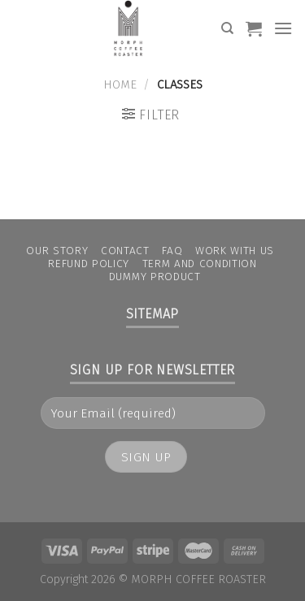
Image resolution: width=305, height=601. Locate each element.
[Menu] (283, 28)
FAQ (172, 250)
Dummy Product (155, 276)
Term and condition (199, 263)
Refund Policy (88, 263)
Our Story (57, 250)
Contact (125, 250)
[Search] (227, 28)
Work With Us (234, 250)
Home (120, 84)
